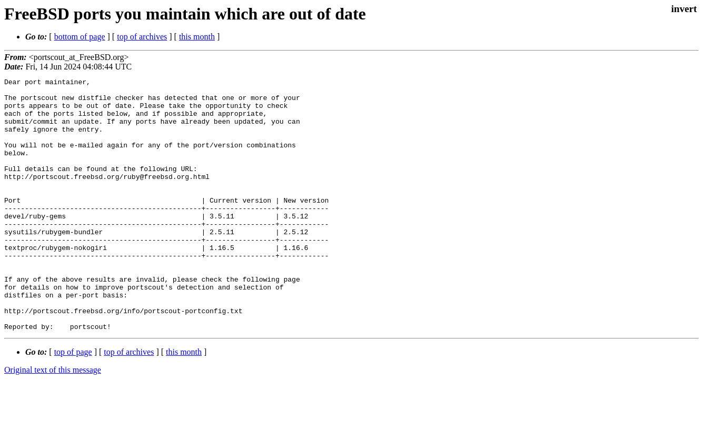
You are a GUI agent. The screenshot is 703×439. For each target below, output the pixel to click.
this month (197, 36)
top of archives (142, 36)
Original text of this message (52, 420)
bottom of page (79, 36)
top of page (73, 402)
